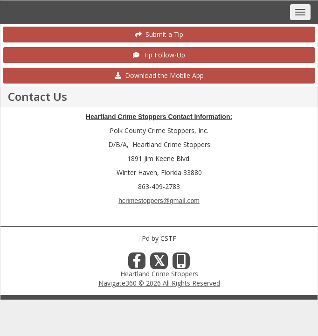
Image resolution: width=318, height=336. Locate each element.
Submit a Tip (159, 34)
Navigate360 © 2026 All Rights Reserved (159, 283)
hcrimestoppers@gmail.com (159, 200)
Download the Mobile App (159, 75)
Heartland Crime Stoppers (159, 273)
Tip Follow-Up (159, 54)
